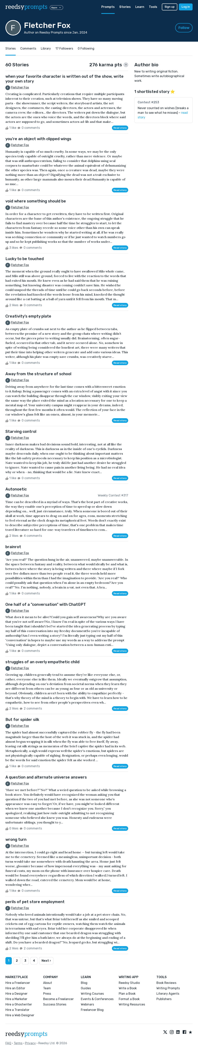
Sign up (170, 6)
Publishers (164, 999)
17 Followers (64, 48)
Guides (86, 988)
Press (47, 993)
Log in (186, 6)
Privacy (30, 1043)
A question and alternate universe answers (46, 777)
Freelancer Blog (92, 1010)
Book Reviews (166, 983)
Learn (139, 7)
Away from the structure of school (38, 374)
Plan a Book (127, 993)
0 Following (86, 48)
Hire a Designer (16, 993)
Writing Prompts (168, 988)
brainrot (13, 546)
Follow (183, 28)
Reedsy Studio (129, 983)
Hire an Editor (15, 988)
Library (46, 48)
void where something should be (35, 201)
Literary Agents (167, 993)
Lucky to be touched (24, 258)
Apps (56, 7)
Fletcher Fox (20, 87)
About (47, 983)
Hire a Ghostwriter (18, 1004)
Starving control (20, 431)
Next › (46, 960)
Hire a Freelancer (17, 983)
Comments (28, 48)
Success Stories (54, 1004)
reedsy (26, 1034)
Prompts (108, 7)
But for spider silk (22, 719)
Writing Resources (132, 1004)
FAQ (8, 1043)
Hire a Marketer (16, 999)
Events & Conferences (97, 999)
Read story (120, 127)
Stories (125, 7)
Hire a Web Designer (19, 1015)
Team (47, 988)
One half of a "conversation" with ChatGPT (45, 604)
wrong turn (15, 839)
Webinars (87, 1004)
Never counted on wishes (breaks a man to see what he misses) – (163, 112)
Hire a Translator (17, 1010)
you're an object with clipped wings (38, 139)
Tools (153, 7)
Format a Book (129, 999)
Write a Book (128, 988)
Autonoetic (16, 489)
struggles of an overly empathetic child (42, 662)
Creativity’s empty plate (28, 316)
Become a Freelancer (58, 999)
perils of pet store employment (35, 901)
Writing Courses (92, 993)
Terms (18, 1043)
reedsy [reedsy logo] (26, 7)
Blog (84, 983)
